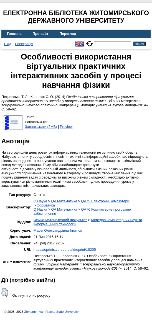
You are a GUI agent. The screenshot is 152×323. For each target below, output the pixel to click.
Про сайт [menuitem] (41, 34)
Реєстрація (24, 44)
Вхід (7, 44)
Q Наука (40, 201)
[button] (4, 292)
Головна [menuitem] (14, 34)
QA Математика (64, 201)
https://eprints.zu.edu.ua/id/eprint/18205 (65, 249)
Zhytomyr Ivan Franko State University (51, 311)
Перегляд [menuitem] (68, 34)
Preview (66, 127)
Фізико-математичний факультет (60, 220)
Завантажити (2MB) (41, 127)
